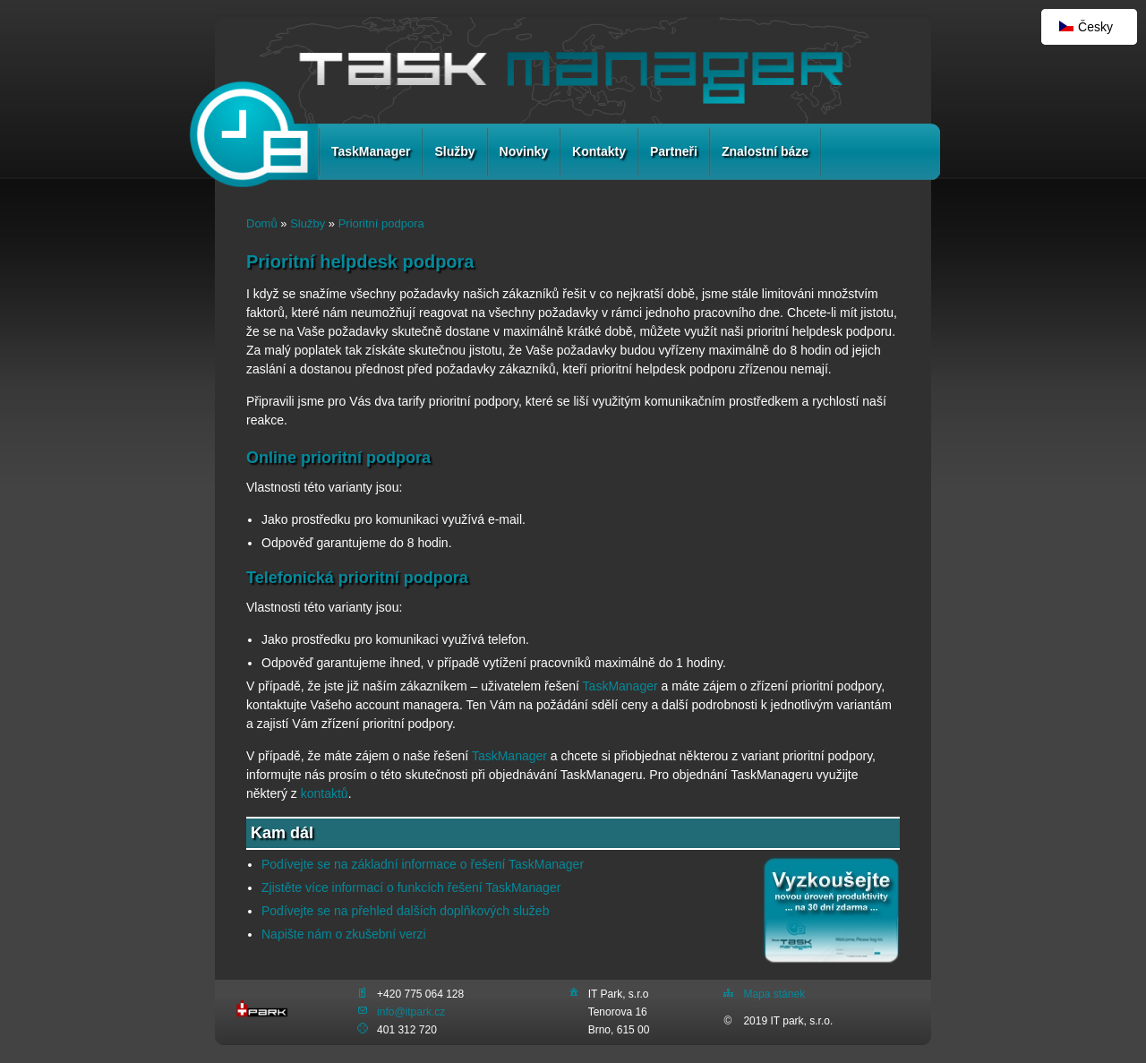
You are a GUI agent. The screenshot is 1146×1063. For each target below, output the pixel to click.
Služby (454, 151)
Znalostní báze (765, 151)
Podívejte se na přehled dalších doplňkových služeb (405, 911)
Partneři (673, 151)
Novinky (524, 151)
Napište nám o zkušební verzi (343, 934)
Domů (262, 223)
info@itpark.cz (411, 1012)
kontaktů (324, 793)
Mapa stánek (774, 994)
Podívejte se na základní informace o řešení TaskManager (422, 864)
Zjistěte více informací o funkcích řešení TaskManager (410, 887)
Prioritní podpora (381, 223)
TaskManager (370, 151)
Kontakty (599, 151)
